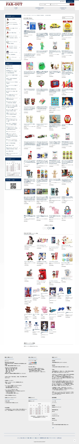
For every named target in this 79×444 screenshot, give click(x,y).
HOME (16, 9)
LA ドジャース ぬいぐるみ (28, 315)
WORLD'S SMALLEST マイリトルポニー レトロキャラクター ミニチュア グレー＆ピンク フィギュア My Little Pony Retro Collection (67, 143)
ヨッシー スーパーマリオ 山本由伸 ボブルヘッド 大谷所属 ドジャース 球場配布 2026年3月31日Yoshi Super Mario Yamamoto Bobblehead (42, 35)
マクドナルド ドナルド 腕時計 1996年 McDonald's (67, 125)
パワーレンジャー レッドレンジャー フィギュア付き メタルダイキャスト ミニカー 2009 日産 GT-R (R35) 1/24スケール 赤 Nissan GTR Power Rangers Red (30, 143)
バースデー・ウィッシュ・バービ (52, 330)
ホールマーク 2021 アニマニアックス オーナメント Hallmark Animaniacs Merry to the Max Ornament (42, 90)
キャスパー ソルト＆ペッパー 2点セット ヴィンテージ (29, 124)
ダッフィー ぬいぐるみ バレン (28, 261)
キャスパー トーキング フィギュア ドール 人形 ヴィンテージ (42, 124)
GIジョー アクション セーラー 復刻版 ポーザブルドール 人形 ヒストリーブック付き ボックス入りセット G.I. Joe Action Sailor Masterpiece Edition (42, 198)
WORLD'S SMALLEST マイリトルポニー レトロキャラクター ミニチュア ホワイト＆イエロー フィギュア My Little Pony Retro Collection (55, 162)
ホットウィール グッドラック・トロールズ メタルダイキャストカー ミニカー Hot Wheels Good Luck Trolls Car (30, 72)
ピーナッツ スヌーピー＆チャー (29, 278)
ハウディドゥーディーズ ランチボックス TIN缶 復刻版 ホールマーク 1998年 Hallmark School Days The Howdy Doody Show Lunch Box (54, 90)
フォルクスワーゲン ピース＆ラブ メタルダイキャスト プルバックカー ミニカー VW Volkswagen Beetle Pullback (55, 34)
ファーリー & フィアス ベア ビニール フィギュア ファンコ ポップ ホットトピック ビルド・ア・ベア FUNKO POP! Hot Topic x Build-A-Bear (29, 108)
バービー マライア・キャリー (27, 299)
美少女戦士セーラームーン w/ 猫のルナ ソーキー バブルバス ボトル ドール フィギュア (67, 198)
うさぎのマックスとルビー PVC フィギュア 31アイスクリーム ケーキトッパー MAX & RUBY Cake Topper (42, 107)
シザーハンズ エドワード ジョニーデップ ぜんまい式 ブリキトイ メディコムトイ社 (55, 198)
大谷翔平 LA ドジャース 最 (44, 333)
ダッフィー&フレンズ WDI (65, 262)
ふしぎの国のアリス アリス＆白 (41, 261)
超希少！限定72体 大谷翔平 (36, 330)
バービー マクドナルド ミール (41, 245)
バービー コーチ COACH (28, 245)
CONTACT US (63, 9)
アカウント (63, 1)
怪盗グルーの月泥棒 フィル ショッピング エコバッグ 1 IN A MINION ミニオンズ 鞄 (30, 216)
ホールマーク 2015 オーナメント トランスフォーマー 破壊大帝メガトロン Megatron (42, 216)
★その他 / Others (48, 15)
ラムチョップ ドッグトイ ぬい (65, 245)
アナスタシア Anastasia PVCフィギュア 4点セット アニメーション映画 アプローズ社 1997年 (55, 72)
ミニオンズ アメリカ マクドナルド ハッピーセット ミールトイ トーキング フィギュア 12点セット (54, 107)
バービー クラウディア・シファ (69, 296)
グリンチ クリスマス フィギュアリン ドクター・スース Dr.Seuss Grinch (29, 89)
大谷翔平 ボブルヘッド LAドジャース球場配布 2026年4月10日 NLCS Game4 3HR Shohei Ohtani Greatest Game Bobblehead (29, 32)
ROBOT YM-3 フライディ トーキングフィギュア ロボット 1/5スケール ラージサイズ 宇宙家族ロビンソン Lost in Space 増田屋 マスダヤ (29, 181)
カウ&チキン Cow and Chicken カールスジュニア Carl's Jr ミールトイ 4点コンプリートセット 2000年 (67, 73)
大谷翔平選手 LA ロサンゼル (36, 296)
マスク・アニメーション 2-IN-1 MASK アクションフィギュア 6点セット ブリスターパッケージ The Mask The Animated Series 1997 (67, 162)
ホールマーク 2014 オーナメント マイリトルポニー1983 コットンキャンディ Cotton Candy (55, 216)
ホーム (25, 15)
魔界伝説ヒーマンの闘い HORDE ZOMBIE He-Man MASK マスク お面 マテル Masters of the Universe (42, 72)
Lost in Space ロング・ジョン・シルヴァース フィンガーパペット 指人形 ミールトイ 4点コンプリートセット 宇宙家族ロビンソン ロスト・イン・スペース (42, 162)
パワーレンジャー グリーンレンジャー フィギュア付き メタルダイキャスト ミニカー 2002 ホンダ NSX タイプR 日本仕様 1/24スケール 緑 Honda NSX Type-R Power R (42, 143)
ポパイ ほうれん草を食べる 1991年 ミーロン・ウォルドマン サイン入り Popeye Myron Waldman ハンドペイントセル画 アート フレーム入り (55, 125)
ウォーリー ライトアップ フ (44, 294)
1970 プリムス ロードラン (52, 315)
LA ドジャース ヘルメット (60, 313)
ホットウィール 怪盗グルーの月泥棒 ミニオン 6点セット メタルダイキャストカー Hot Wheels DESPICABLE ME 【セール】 (42, 181)
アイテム (70, 1)
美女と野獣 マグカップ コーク (65, 278)
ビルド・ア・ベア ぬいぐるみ (36, 315)
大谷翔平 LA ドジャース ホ (52, 298)
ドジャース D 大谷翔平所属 (60, 294)
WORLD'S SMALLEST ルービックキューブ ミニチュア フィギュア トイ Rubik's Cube (55, 52)
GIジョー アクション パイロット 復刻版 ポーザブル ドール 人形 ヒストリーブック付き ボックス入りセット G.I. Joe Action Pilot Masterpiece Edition (29, 198)
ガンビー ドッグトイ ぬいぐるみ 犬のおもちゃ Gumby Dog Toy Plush (42, 51)
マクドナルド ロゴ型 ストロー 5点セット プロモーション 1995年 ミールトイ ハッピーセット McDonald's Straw (55, 142)
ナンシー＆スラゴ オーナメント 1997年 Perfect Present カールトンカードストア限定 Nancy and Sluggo (67, 180)
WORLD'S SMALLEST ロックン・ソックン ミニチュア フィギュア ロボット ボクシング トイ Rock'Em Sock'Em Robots (67, 52)
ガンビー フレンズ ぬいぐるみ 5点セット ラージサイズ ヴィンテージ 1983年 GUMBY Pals (67, 90)
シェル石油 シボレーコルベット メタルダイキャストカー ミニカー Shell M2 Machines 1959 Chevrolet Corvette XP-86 (67, 35)
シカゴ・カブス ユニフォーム (27, 328)
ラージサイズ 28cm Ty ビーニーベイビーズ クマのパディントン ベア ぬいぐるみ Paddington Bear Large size (29, 55)
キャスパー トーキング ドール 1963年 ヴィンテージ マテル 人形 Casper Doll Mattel (55, 180)
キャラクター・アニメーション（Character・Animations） (35, 15)
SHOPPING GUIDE (39, 9)
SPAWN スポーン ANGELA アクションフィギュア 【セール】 (67, 107)
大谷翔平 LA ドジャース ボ (69, 313)
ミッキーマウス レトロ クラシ (53, 261)
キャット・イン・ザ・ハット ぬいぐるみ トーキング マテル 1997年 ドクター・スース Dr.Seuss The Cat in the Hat (29, 162)
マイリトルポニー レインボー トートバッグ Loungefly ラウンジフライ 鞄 (67, 216)
